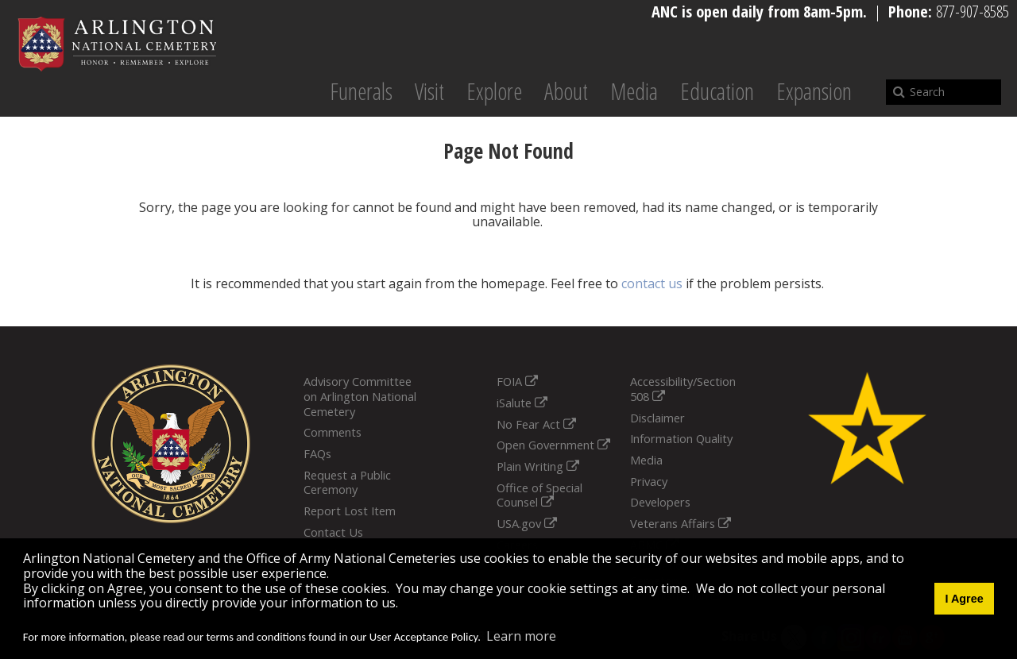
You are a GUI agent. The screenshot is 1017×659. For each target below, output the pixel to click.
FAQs (317, 453)
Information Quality (681, 438)
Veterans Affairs (680, 523)
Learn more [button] (521, 636)
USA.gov (527, 523)
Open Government (553, 445)
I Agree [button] (964, 598)
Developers (660, 502)
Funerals (361, 91)
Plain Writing (538, 466)
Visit (429, 91)
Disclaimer (657, 418)
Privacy (648, 481)
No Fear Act (536, 424)
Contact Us (333, 532)
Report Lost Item (350, 510)
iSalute (522, 402)
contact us (652, 283)
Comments (333, 432)
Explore (494, 91)
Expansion (814, 91)
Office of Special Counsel (539, 495)
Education (717, 91)
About (566, 91)
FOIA (517, 381)
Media (634, 91)
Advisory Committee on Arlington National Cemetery (360, 395)
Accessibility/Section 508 (683, 388)
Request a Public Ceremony (347, 482)
